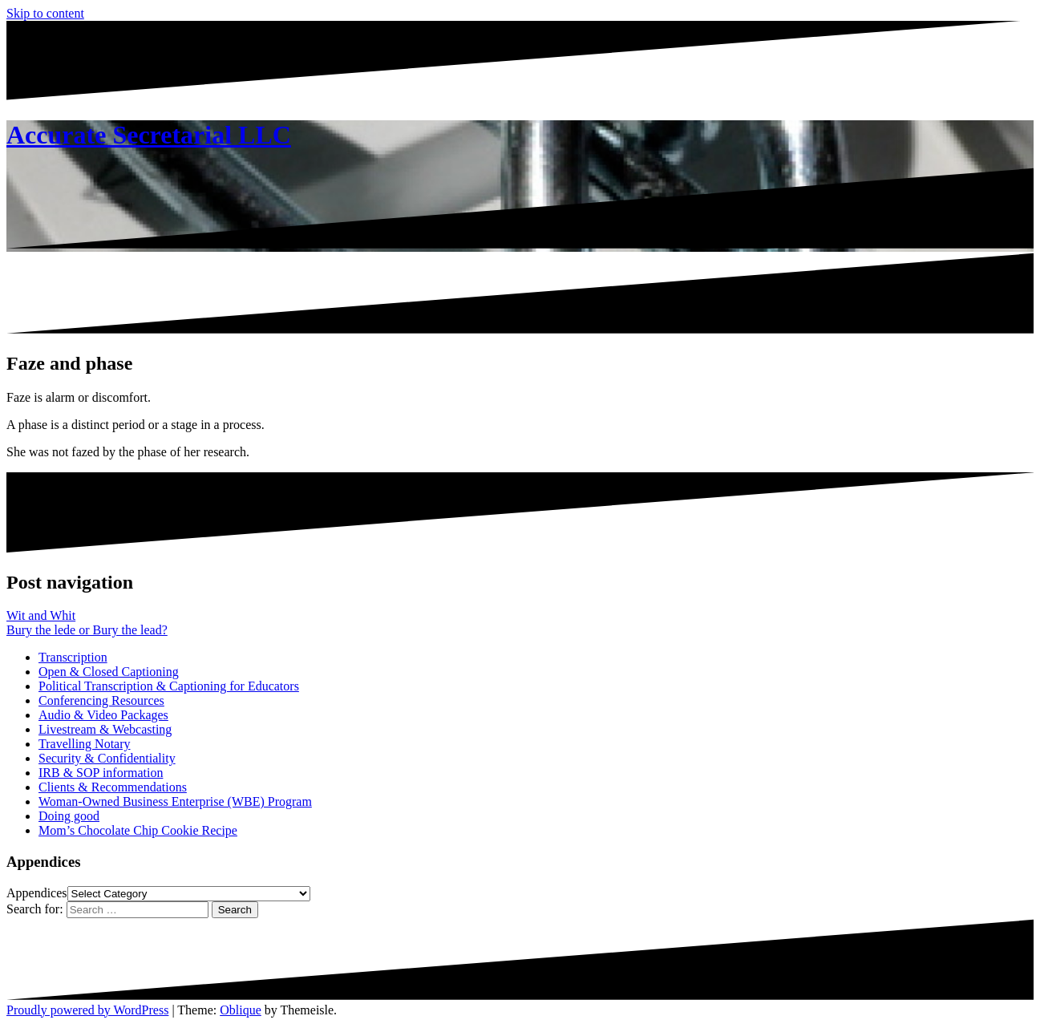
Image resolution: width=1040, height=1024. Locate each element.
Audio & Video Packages (103, 715)
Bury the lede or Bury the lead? (87, 630)
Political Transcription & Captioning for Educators (168, 686)
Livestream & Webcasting (105, 729)
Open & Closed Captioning (108, 671)
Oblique (240, 1010)
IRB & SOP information (100, 772)
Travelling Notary (84, 744)
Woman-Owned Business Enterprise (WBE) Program (175, 801)
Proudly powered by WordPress (87, 1010)
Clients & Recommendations (112, 787)
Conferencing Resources (101, 700)
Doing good (68, 816)
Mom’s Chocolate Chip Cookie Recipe (137, 830)
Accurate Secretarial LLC (148, 134)
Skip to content (45, 13)
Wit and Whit (40, 615)
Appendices (36, 893)
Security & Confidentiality (107, 758)
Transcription (72, 657)
